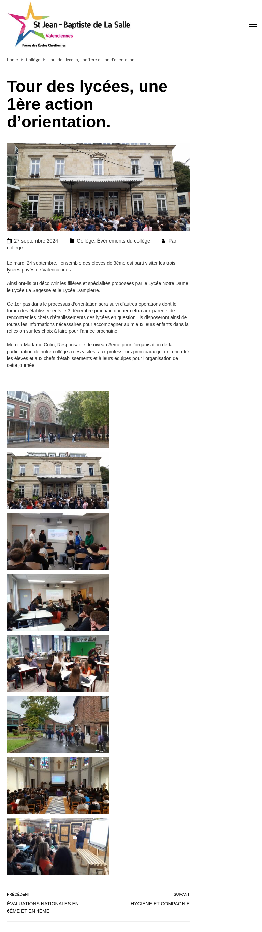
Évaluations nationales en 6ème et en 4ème (43, 907)
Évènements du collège (123, 241)
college (15, 247)
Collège (85, 241)
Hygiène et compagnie (160, 903)
